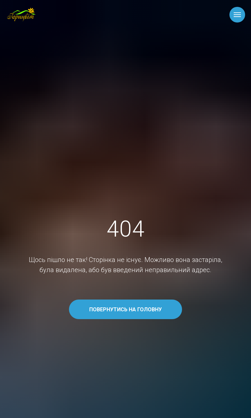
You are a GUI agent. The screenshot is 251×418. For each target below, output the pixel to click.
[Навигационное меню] (237, 14)
